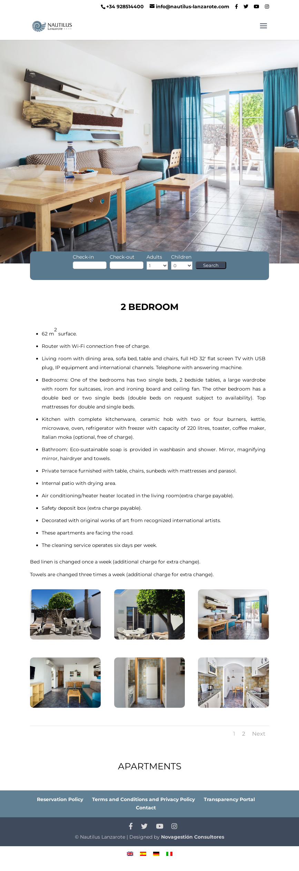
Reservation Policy (60, 799)
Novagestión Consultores (192, 837)
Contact (146, 808)
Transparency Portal (229, 799)
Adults (154, 257)
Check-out (122, 257)
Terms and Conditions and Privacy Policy (143, 799)
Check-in (83, 257)
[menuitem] (130, 853)
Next (259, 733)
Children (181, 257)
